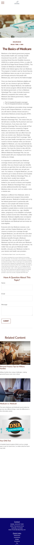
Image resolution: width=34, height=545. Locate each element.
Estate (17, 539)
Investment (17, 537)
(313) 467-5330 (19, 524)
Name (3, 283)
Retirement (17, 535)
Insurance (17, 541)
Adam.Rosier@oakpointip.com (17, 529)
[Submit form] (6, 321)
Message (4, 304)
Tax (17, 543)
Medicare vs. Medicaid (8, 404)
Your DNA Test (5, 441)
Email (3, 294)
